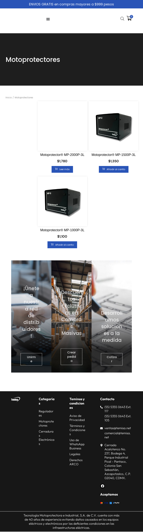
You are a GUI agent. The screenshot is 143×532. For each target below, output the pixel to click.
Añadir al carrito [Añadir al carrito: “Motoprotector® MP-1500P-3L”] (113, 169)
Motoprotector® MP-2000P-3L (62, 155)
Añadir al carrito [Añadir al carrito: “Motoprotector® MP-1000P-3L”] (62, 244)
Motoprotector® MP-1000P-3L (62, 230)
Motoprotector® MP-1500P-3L (113, 155)
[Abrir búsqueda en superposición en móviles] (121, 19)
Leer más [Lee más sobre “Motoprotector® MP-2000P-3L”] (62, 169)
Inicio (9, 97)
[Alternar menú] (48, 19)
